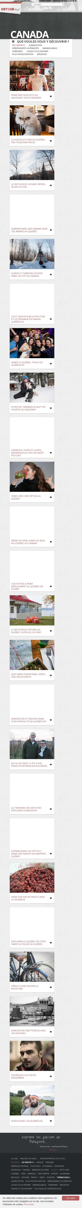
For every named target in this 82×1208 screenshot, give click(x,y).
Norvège (51, 1177)
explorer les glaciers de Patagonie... (41, 1139)
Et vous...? (54, 1150)
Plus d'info (29, 1204)
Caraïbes (15, 1173)
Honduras (59, 1166)
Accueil (14, 1158)
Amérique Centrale (19, 1166)
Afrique (39, 1162)
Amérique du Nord (40, 1170)
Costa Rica (35, 1166)
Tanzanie (49, 1162)
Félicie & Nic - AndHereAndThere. (54, 1146)
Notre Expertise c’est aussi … (53, 1158)
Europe (54, 1173)
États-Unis (64, 1170)
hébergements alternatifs (25, 48)
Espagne (25, 1177)
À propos (15, 1162)
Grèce (42, 1177)
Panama (26, 1170)
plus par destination (22, 54)
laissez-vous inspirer (37, 51)
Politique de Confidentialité (47, 1188)
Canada (54, 1170)
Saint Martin (43, 1173)
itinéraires (17, 51)
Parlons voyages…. (29, 1158)
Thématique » (63, 1177)
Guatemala (47, 1166)
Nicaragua (16, 1170)
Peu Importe (18, 45)
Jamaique (32, 1173)
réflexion (42, 54)
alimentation (35, 45)
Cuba (23, 1173)
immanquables (50, 48)
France (34, 1177)
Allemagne (65, 1173)
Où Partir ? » (28, 1162)
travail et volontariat (21, 1188)
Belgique (15, 1177)
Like (51, 96)
